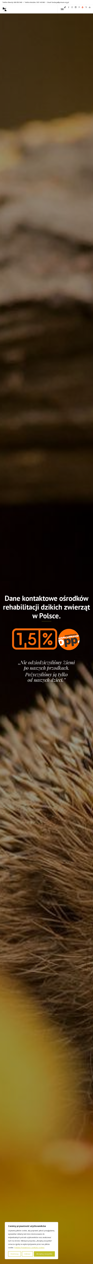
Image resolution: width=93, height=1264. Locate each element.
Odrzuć (27, 1254)
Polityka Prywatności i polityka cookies (29, 1247)
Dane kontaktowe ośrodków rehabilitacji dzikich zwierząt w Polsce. (46, 606)
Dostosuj (15, 1254)
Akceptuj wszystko (44, 1254)
